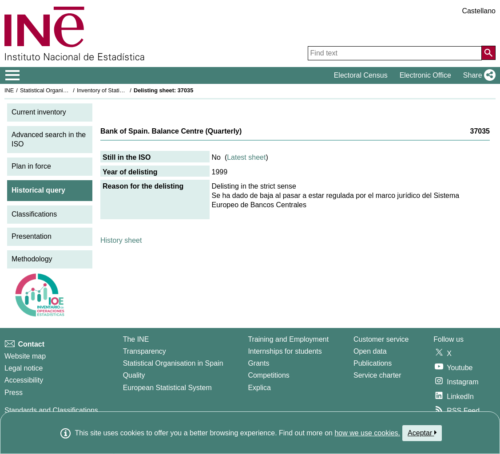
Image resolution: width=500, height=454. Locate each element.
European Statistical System (167, 387)
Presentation (32, 236)
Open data (370, 351)
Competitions (268, 375)
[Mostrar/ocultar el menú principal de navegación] (12, 75)
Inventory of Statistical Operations (119, 90)
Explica (259, 387)
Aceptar (422, 433)
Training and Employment (288, 339)
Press (13, 392)
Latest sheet (246, 157)
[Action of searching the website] (488, 53)
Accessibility (23, 380)
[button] (478, 75)
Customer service (381, 339)
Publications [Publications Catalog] (372, 363)
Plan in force (31, 166)
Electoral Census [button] (361, 75)
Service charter (377, 375)
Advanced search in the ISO (49, 139)
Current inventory (39, 112)
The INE (136, 339)
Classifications (34, 214)
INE (9, 90)
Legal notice (23, 368)
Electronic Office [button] (425, 75)
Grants (258, 363)
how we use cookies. (367, 433)
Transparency (144, 351)
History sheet (121, 240)
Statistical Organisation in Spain (60, 90)
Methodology (32, 259)
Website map (25, 356)
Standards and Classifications (51, 410)
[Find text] (395, 53)
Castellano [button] (479, 11)
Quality (134, 375)
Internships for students (284, 351)
